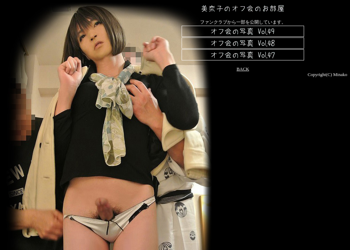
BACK (243, 69)
